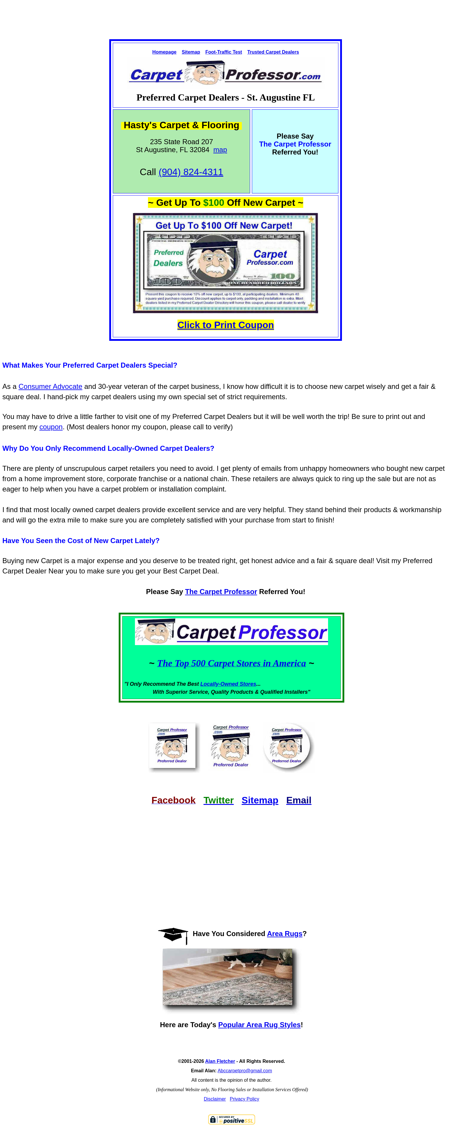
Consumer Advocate (50, 386)
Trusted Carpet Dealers (273, 52)
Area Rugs (284, 934)
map (220, 150)
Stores (248, 684)
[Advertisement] (231, 14)
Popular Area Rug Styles (259, 1025)
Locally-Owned (220, 684)
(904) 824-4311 (191, 172)
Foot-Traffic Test (223, 52)
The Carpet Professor (221, 592)
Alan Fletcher (220, 1061)
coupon (51, 427)
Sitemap (191, 52)
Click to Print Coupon (225, 325)
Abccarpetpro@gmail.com (245, 1070)
